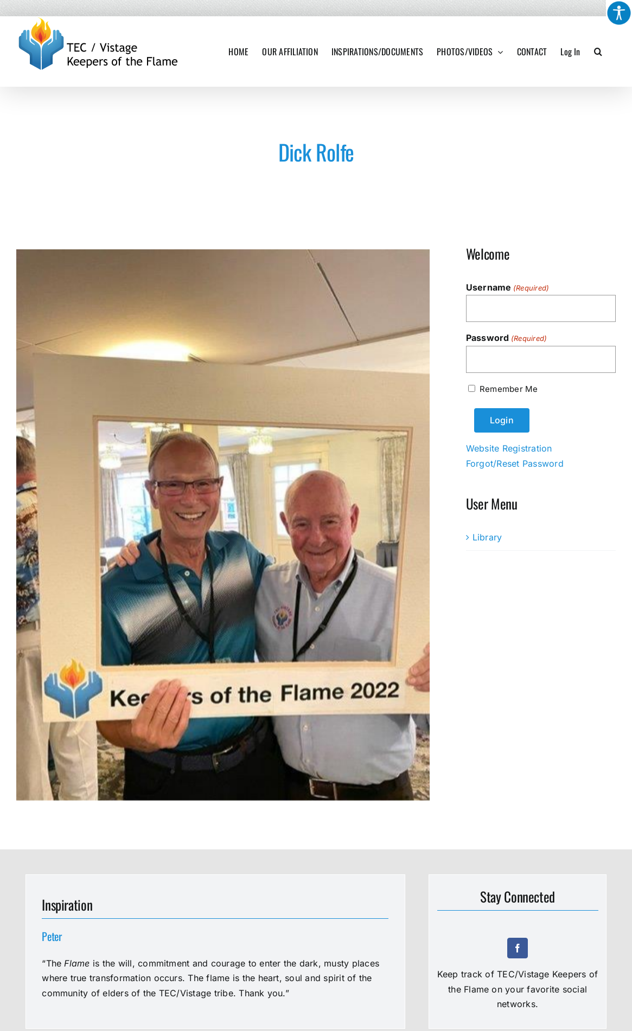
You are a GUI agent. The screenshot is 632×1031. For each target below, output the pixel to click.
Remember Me (509, 389)
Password (506, 338)
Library (487, 537)
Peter (52, 936)
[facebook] (517, 948)
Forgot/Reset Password (515, 463)
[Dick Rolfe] (223, 525)
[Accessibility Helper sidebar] (619, 13)
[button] (598, 51)
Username (508, 288)
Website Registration (509, 448)
